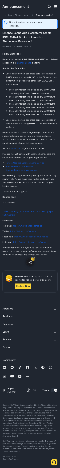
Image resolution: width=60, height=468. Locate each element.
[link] (18, 15)
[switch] (54, 390)
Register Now (23, 286)
